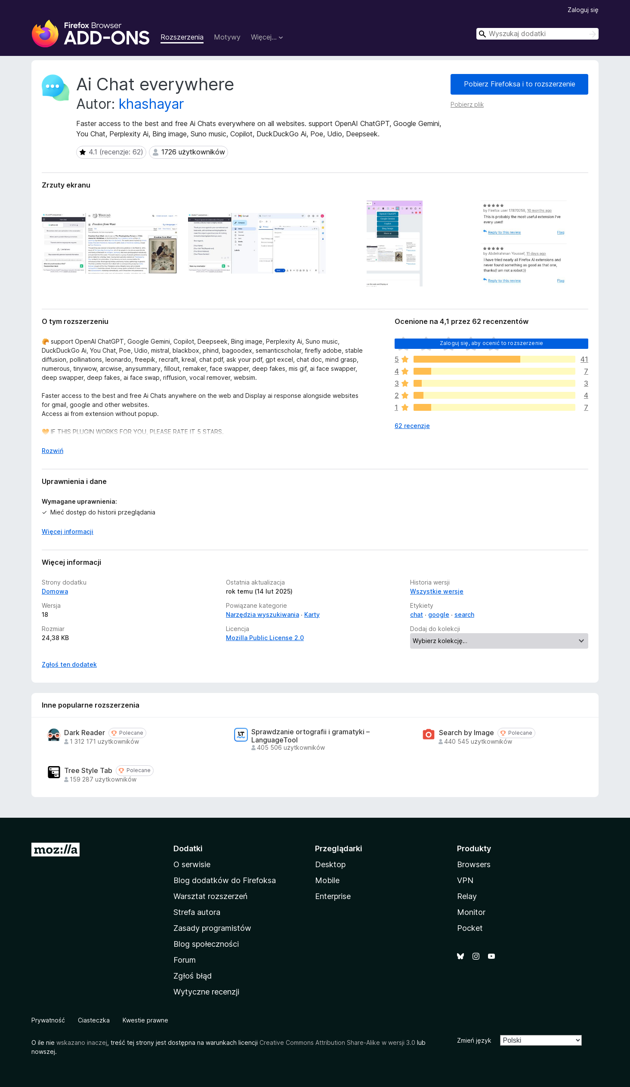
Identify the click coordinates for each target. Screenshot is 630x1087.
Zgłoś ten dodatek (69, 664)
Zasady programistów (212, 928)
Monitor (471, 912)
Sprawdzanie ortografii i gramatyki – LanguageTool (310, 736)
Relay (467, 896)
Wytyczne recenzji (206, 991)
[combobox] (537, 34)
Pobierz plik (467, 104)
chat (416, 614)
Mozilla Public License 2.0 (265, 637)
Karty (312, 614)
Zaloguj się (583, 9)
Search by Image (466, 733)
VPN (465, 880)
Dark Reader (84, 733)
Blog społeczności (206, 943)
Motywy (227, 37)
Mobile (327, 880)
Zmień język (474, 1040)
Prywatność (48, 1020)
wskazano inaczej (81, 1042)
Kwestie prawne (145, 1020)
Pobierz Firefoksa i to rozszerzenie (519, 84)
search (464, 614)
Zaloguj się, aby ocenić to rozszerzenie (491, 343)
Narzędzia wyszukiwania (262, 614)
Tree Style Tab (88, 771)
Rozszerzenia (182, 37)
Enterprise (333, 896)
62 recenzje (412, 425)
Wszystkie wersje (436, 591)
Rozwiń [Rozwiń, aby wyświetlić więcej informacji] (52, 450)
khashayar (151, 103)
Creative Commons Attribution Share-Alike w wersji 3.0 (337, 1042)
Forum (184, 959)
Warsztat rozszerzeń (210, 896)
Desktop (330, 864)
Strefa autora (196, 912)
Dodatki (188, 848)
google (438, 614)
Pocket (470, 928)
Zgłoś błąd (192, 975)
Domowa (55, 591)
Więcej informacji (67, 531)
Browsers (474, 864)
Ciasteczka (94, 1020)
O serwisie (191, 864)
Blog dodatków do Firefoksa (224, 880)
